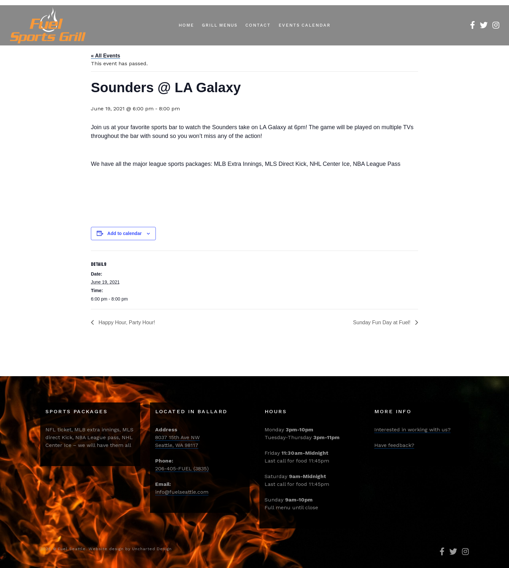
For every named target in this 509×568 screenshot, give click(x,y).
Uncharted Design (152, 549)
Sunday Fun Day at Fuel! (382, 322)
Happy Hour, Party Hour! (126, 322)
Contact (258, 25)
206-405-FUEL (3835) (182, 468)
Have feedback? (394, 445)
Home (186, 25)
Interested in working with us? (412, 429)
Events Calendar (304, 25)
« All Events (105, 55)
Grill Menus (220, 25)
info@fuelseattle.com (181, 492)
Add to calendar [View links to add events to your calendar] (124, 233)
